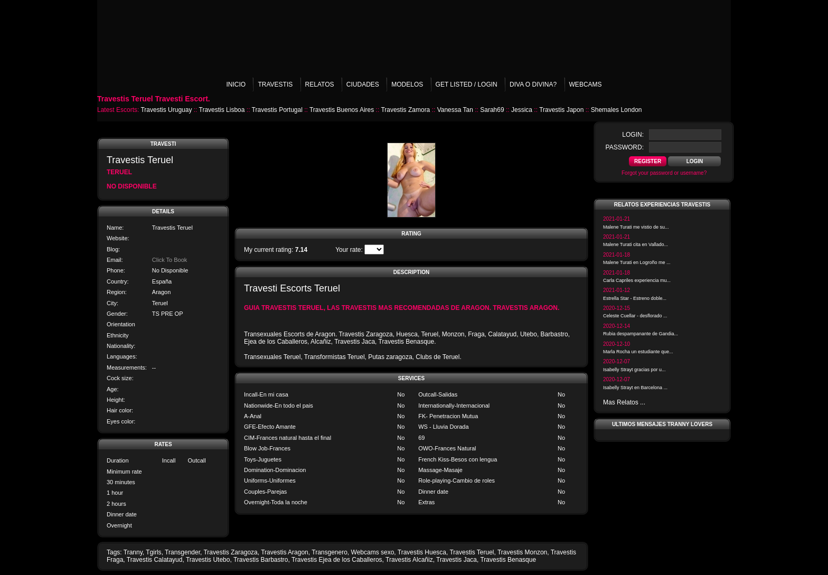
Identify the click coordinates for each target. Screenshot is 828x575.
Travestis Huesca (422, 552)
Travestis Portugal (277, 110)
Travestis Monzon (522, 552)
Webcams (585, 84)
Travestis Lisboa (222, 110)
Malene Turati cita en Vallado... (635, 244)
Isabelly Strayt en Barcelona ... (635, 387)
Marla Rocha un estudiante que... (638, 351)
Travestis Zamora (405, 110)
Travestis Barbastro (260, 559)
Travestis (275, 84)
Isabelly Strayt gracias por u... (634, 369)
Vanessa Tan (455, 110)
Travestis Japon (561, 110)
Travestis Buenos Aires (341, 110)
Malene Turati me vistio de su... (636, 227)
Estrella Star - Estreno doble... (634, 298)
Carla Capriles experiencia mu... (637, 280)
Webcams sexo (372, 552)
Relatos (319, 84)
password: (625, 147)
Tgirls (153, 552)
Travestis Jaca (456, 559)
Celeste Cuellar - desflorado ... (635, 315)
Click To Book (169, 260)
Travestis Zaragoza (230, 552)
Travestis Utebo (208, 559)
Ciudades (362, 84)
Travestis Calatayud (155, 559)
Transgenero (329, 552)
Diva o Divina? (533, 84)
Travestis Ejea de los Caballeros (336, 559)
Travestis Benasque (508, 559)
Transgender (182, 552)
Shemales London (616, 110)
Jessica (521, 110)
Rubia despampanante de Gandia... (640, 333)
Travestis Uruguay (166, 110)
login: (633, 134)
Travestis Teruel (471, 552)
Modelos (407, 84)
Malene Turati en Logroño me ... (637, 262)
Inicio (236, 84)
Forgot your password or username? (664, 173)
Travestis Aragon (284, 552)
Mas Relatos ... (624, 402)
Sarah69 (492, 110)
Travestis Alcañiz (409, 559)
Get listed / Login (466, 84)
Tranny (133, 552)
